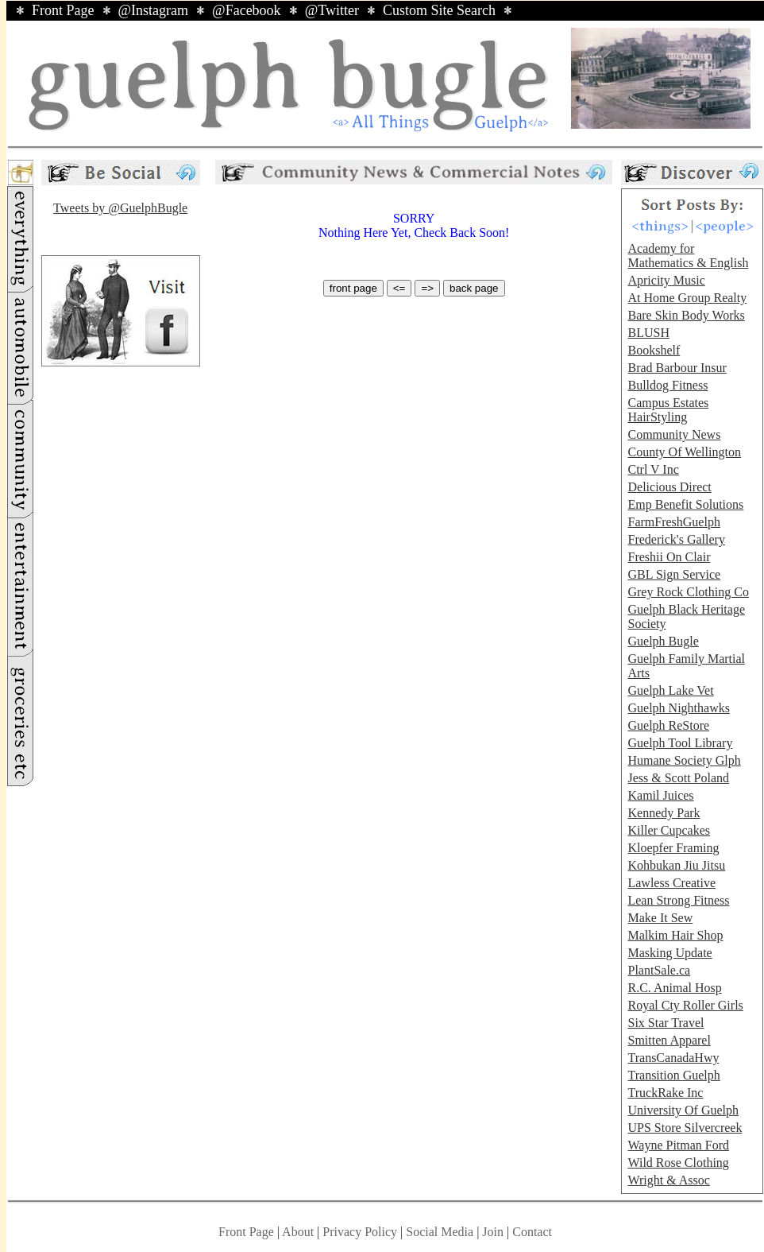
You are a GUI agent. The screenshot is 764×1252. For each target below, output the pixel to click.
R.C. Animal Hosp (674, 987)
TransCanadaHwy (673, 1057)
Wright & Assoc (668, 1180)
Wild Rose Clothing (677, 1162)
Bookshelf (653, 350)
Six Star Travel (665, 1022)
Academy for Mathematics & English (687, 255)
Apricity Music (665, 280)
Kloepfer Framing (673, 848)
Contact (532, 1231)
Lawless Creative (671, 883)
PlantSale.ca (658, 970)
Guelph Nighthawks (678, 708)
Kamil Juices (660, 795)
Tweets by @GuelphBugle (120, 208)
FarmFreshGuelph (673, 522)
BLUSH (648, 332)
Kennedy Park (663, 813)
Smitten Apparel (668, 1040)
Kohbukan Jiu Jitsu (676, 865)
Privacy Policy (359, 1231)
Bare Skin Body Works (685, 315)
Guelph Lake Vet (670, 690)
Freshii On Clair (668, 557)
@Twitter (332, 10)
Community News (673, 434)
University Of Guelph (683, 1110)
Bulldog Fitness (667, 385)
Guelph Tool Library (679, 743)
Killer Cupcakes (668, 830)
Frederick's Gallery (675, 539)
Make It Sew (660, 917)
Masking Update (669, 952)
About (298, 1231)
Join (494, 1231)
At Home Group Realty (687, 297)
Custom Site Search (439, 10)
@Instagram (153, 10)
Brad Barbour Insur (676, 367)
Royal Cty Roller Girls (685, 1005)
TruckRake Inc (665, 1092)
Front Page (63, 10)
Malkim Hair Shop (675, 935)
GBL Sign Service (673, 574)
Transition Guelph (673, 1075)
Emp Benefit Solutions (685, 504)
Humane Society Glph (683, 760)
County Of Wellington (683, 452)
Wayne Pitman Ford (678, 1145)
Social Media (439, 1231)
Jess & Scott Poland (678, 778)
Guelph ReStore (668, 725)
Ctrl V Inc (652, 469)
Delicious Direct (669, 487)
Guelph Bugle (662, 641)
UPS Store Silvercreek (684, 1127)
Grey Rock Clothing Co (687, 592)
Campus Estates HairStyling (667, 410)
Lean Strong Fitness (678, 900)
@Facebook (246, 10)
